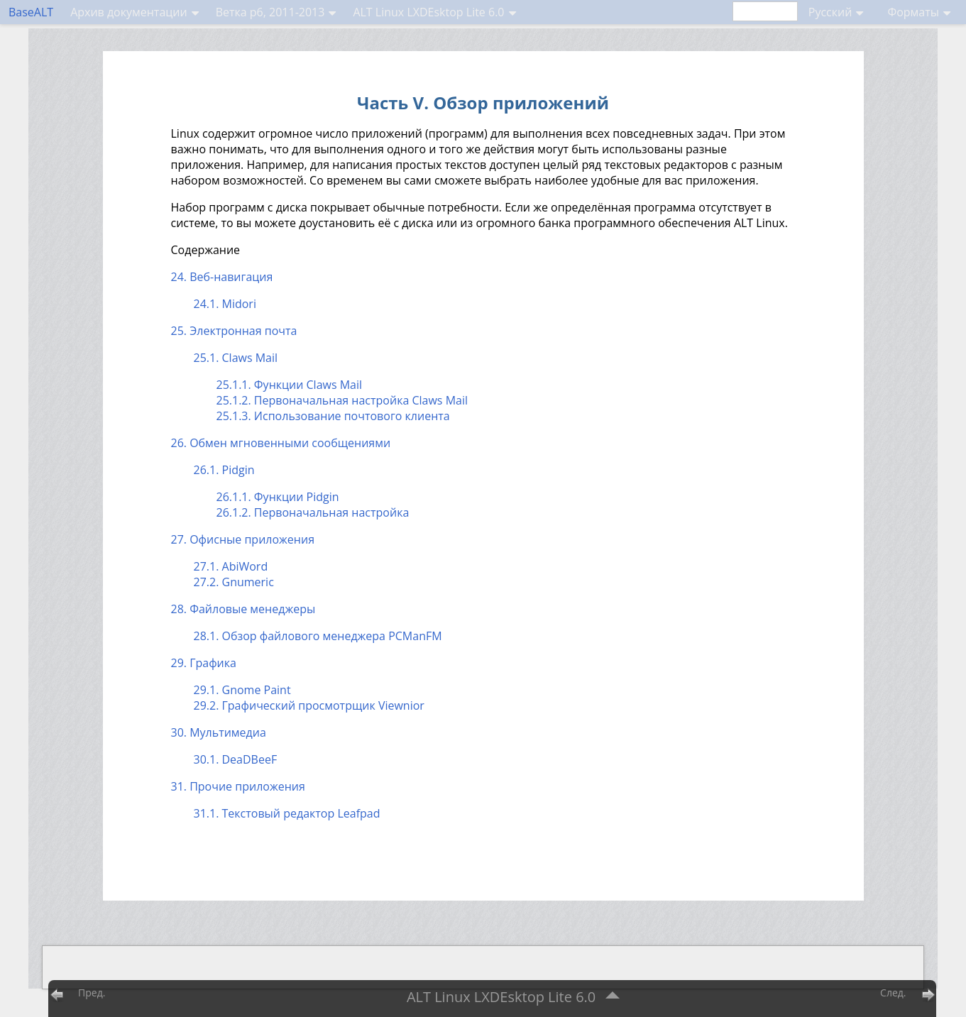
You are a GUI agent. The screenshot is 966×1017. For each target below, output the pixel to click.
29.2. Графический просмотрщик (309, 705)
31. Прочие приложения (238, 786)
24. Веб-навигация (222, 277)
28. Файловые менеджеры (243, 609)
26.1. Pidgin (224, 470)
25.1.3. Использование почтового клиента (333, 416)
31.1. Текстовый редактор (287, 813)
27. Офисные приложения (243, 539)
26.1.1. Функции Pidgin (277, 497)
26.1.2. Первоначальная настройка (313, 512)
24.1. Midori (225, 304)
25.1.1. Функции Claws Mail (289, 384)
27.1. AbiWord (231, 566)
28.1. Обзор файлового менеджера (318, 636)
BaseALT (31, 12)
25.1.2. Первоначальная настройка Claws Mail (342, 400)
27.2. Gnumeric (234, 582)
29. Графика (203, 663)
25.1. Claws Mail (236, 357)
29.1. (242, 690)
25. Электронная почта (234, 331)
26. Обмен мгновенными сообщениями (281, 443)
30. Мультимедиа (218, 732)
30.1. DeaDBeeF (236, 759)
